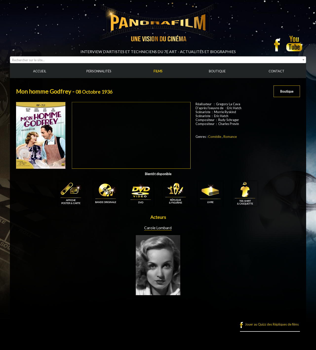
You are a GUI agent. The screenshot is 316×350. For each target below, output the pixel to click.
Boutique (286, 91)
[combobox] (158, 59)
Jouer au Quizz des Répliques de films (272, 324)
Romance (230, 137)
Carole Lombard (158, 228)
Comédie (214, 137)
